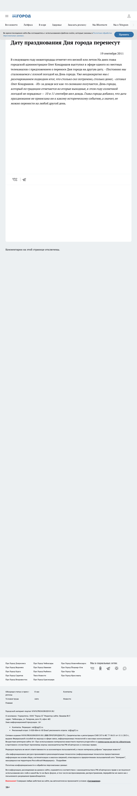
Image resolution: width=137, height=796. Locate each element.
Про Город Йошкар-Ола (72, 667)
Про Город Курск (13, 671)
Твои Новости (39, 675)
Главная (9, 703)
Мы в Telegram (120, 24)
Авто (36, 699)
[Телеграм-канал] (108, 668)
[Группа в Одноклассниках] (100, 668)
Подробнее (61, 760)
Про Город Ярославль (71, 675)
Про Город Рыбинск (42, 671)
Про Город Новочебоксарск (73, 663)
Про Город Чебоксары (43, 663)
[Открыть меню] (7, 16)
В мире (42, 24)
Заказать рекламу (77, 24)
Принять (124, 34)
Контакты (67, 691)
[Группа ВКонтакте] (92, 668)
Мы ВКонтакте (99, 24)
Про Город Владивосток (16, 679)
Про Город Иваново (42, 667)
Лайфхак (28, 24)
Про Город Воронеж (15, 667)
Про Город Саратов (14, 675)
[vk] (15, 179)
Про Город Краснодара (43, 679)
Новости (67, 699)
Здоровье (57, 24)
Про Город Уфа (68, 671)
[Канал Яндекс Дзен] (117, 668)
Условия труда (12, 699)
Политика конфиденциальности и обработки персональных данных (36, 765)
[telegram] (25, 179)
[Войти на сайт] (129, 16)
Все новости (11, 24)
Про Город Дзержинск (16, 663)
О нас (36, 691)
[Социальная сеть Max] (125, 668)
